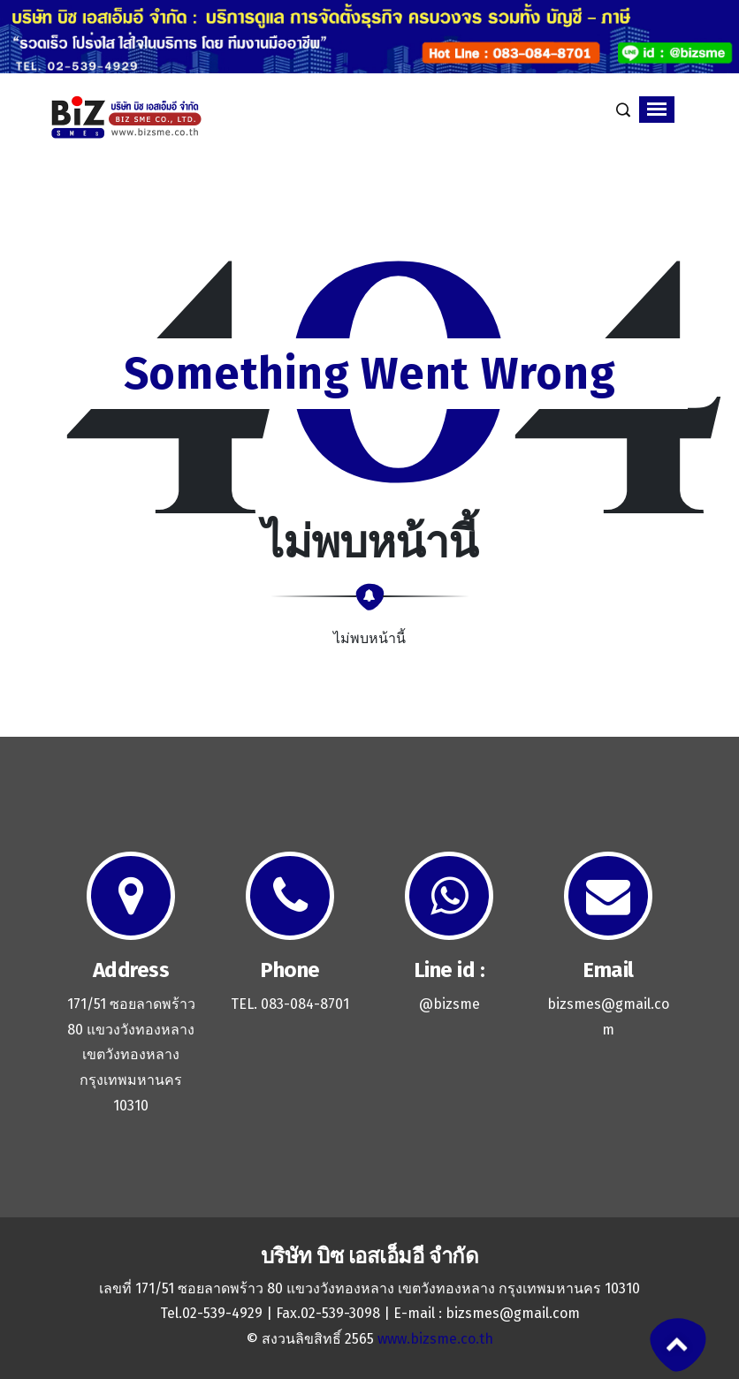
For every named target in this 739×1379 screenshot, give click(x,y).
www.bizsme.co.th (435, 1338)
